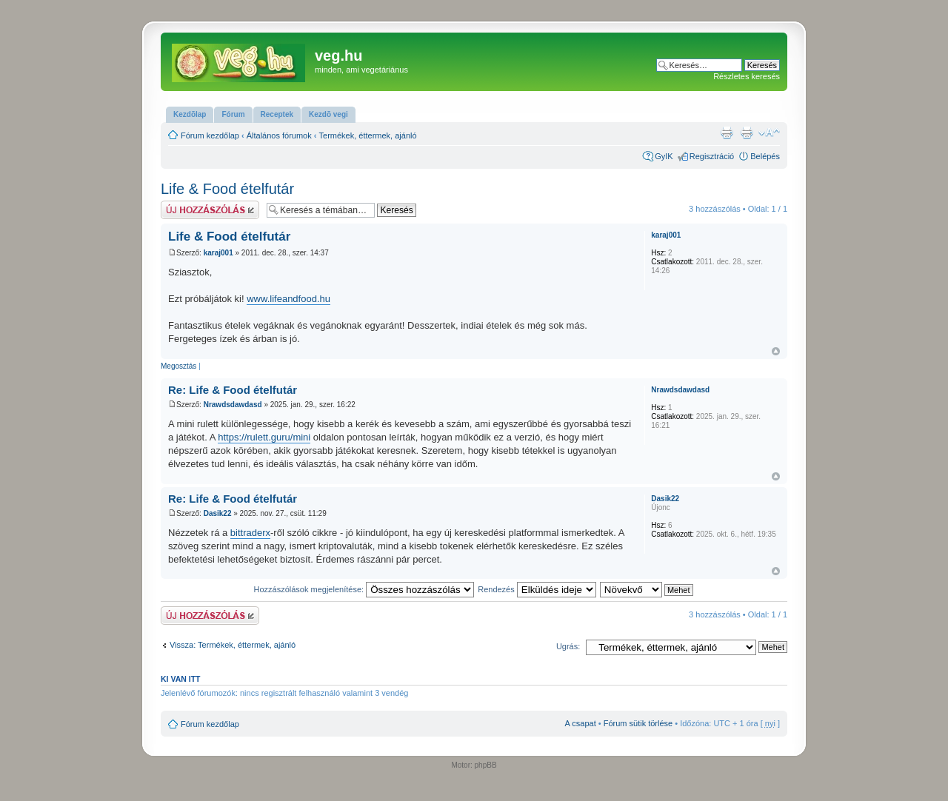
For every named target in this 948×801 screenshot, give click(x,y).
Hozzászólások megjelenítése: (364, 589)
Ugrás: (568, 646)
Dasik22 (218, 513)
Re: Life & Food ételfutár (232, 389)
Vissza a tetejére (776, 351)
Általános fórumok (279, 135)
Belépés (765, 156)
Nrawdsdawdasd (233, 404)
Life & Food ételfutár (227, 189)
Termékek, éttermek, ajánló (368, 135)
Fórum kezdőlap (210, 135)
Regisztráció (712, 156)
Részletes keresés (746, 76)
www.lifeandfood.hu (288, 298)
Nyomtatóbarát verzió (746, 132)
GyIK (663, 156)
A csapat (580, 723)
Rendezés (537, 589)
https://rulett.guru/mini (264, 437)
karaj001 (218, 253)
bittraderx (250, 532)
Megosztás (178, 366)
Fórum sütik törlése (638, 723)
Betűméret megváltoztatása (769, 132)
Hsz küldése (210, 210)
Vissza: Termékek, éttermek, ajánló (233, 644)
